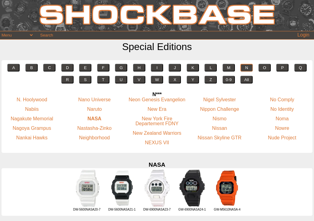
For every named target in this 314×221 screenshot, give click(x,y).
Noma (282, 118)
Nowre (282, 128)
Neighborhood (94, 137)
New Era (156, 109)
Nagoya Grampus (32, 128)
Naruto (94, 109)
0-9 (229, 79)
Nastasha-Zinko (94, 128)
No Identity (282, 109)
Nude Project (282, 137)
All (246, 79)
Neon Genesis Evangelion (156, 99)
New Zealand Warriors (157, 133)
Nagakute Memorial (32, 118)
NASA (94, 118)
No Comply (282, 99)
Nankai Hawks (32, 137)
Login (303, 34)
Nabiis (32, 109)
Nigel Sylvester (219, 99)
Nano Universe (94, 99)
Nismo (219, 118)
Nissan (219, 128)
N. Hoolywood (32, 99)
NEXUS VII (157, 142)
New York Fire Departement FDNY (157, 121)
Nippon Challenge (219, 109)
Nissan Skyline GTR (219, 137)
